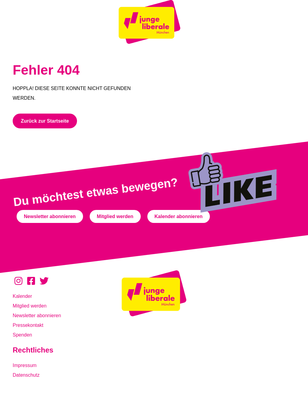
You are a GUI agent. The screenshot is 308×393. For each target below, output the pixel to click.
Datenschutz (26, 375)
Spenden (22, 334)
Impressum (25, 365)
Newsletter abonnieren (37, 315)
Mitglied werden (30, 305)
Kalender (22, 296)
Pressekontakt (28, 325)
